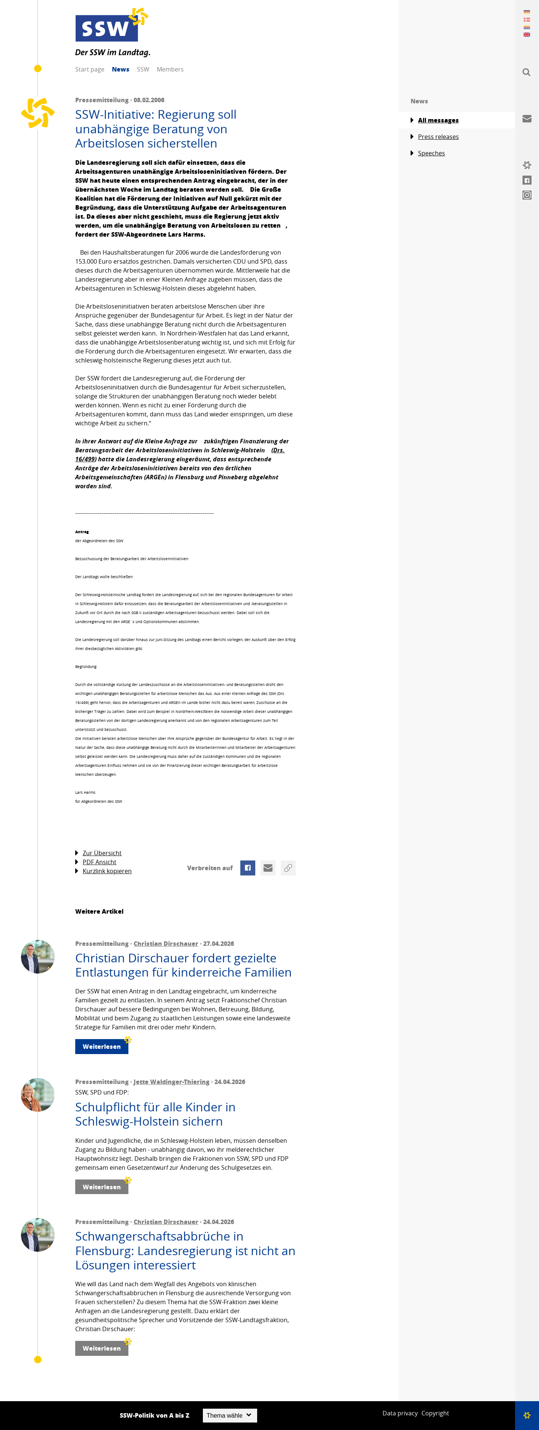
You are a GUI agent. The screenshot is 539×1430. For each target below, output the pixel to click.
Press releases (435, 137)
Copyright (435, 1413)
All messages (435, 120)
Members (170, 69)
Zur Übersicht (98, 853)
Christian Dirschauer (166, 943)
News (121, 69)
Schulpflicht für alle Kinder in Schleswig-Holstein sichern (155, 1114)
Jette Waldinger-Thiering (172, 1081)
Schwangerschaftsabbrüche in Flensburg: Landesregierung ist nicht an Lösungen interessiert (185, 1250)
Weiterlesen (105, 1045)
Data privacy (400, 1413)
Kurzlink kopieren (103, 871)
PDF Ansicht (95, 862)
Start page (89, 69)
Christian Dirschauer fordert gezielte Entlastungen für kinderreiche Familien (183, 965)
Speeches (428, 153)
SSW (143, 69)
